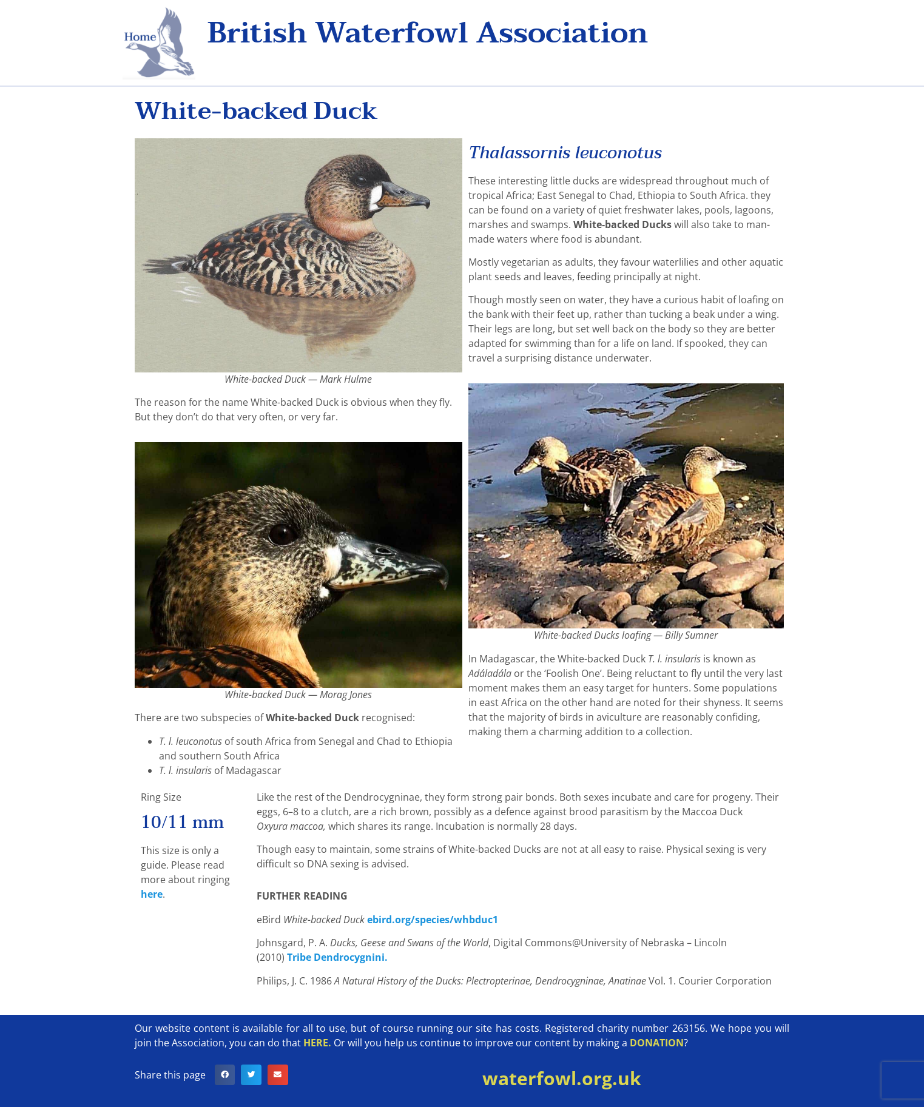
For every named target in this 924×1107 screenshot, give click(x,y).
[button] (225, 1075)
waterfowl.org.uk (561, 1078)
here (152, 894)
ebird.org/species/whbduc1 (432, 919)
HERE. (317, 1042)
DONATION (657, 1042)
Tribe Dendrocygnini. (338, 957)
